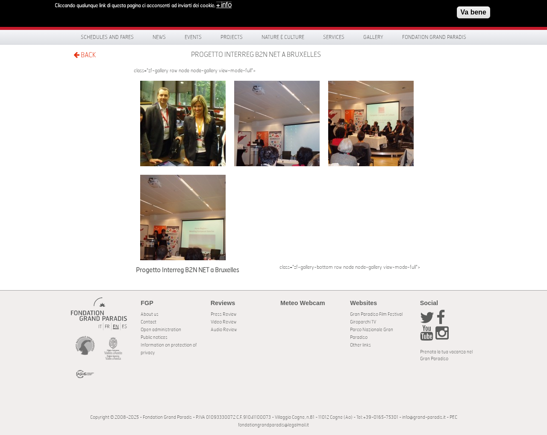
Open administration (161, 329)
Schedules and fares (107, 37)
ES (124, 326)
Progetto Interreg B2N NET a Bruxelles (256, 54)
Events (193, 37)
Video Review (223, 322)
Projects (232, 37)
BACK (85, 55)
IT (100, 326)
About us (150, 314)
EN (116, 326)
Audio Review (224, 329)
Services (333, 37)
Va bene (473, 9)
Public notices (154, 337)
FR (107, 326)
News (159, 37)
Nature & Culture (283, 37)
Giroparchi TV (363, 322)
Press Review (223, 314)
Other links (360, 345)
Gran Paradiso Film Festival (376, 314)
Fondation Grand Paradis (434, 37)
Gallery (373, 37)
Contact (148, 322)
